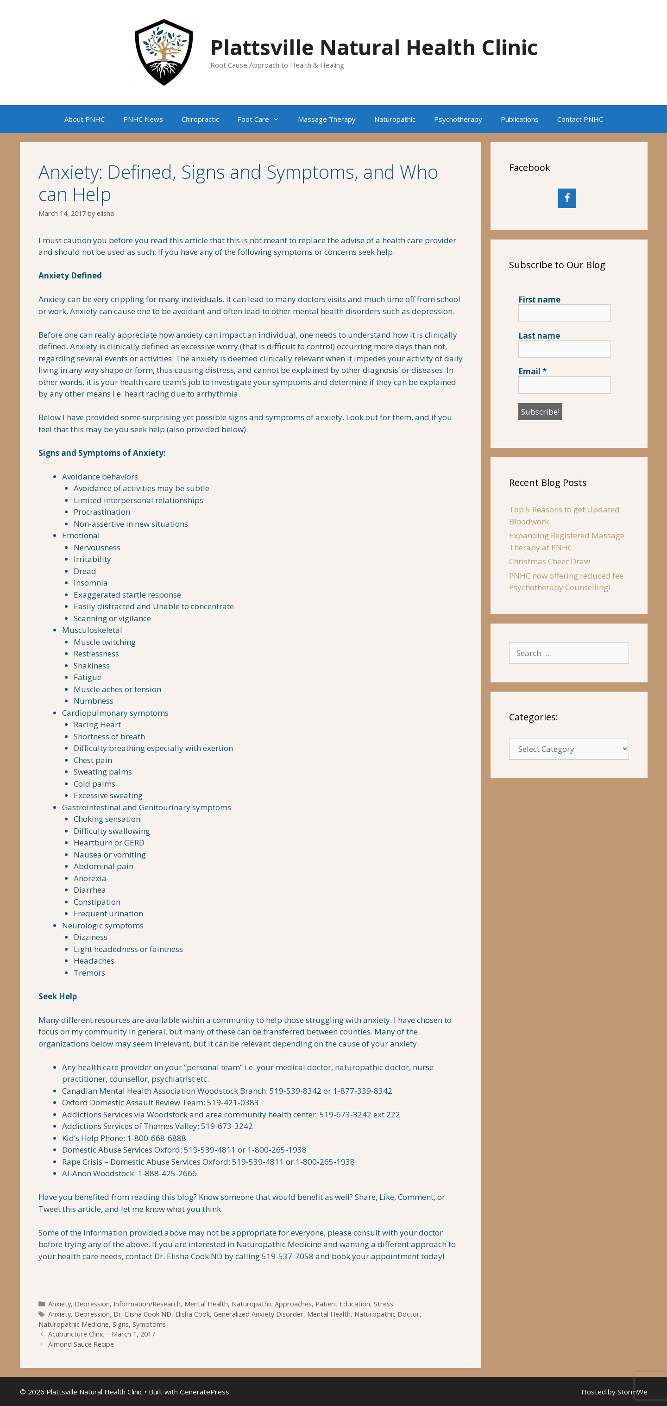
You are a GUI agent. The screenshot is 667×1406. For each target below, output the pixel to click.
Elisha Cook (192, 1314)
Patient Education (342, 1303)
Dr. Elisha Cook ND (142, 1314)
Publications (520, 119)
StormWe (632, 1391)
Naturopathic (394, 119)
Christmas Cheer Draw (549, 561)
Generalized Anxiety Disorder (258, 1314)
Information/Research (147, 1303)
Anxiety (59, 1303)
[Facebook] (567, 198)
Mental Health (206, 1303)
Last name (539, 335)
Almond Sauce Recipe (81, 1344)
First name (539, 299)
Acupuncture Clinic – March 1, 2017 (101, 1334)
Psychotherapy (458, 119)
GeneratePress (204, 1391)
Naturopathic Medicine (73, 1324)
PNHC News (143, 119)
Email (532, 371)
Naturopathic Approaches (272, 1303)
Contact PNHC (580, 119)
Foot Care (263, 119)
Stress (383, 1303)
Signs (121, 1324)
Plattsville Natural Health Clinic (374, 47)
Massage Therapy (327, 119)
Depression (92, 1303)
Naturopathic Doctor (387, 1314)
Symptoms (149, 1324)
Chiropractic (200, 119)
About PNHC (84, 119)
